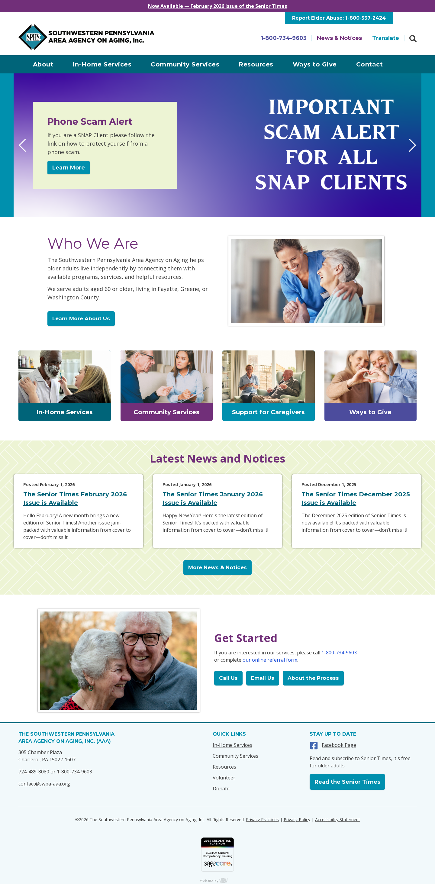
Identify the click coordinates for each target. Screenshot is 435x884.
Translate (385, 38)
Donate (221, 788)
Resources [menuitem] (256, 64)
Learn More (68, 167)
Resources (224, 766)
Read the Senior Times (347, 782)
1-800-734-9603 (284, 38)
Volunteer (224, 777)
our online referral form (270, 660)
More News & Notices (217, 567)
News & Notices (339, 38)
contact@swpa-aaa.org (44, 783)
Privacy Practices (262, 819)
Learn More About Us (81, 318)
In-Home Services (232, 745)
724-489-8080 (33, 771)
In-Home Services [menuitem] (101, 64)
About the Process (313, 678)
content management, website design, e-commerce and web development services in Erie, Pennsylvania (217, 880)
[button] (22, 145)
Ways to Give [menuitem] (315, 64)
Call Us (228, 678)
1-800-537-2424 (365, 18)
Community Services (235, 756)
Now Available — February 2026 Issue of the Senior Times (217, 6)
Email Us (262, 678)
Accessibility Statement (337, 819)
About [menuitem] (43, 64)
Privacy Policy (297, 819)
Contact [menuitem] (369, 64)
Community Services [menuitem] (185, 64)
